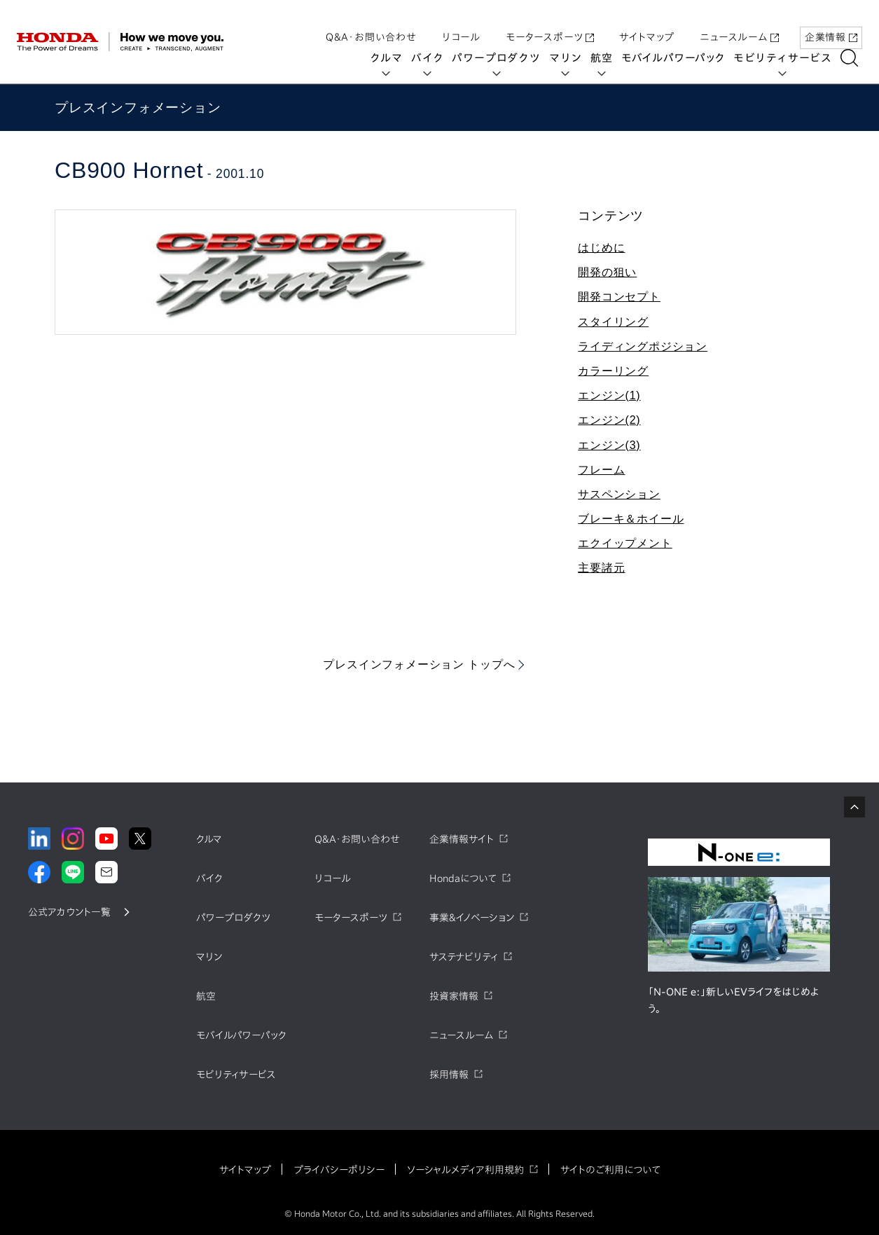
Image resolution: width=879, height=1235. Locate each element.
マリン (570, 58)
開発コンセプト (619, 297)
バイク (432, 58)
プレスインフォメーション (138, 107)
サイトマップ (646, 23)
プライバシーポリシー (339, 1170)
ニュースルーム (739, 23)
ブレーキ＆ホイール (631, 519)
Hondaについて (463, 878)
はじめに (601, 248)
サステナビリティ (463, 957)
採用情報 (449, 1074)
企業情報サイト (461, 839)
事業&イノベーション (471, 918)
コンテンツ (611, 216)
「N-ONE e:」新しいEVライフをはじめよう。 (733, 1000)
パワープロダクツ (501, 58)
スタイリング (613, 322)
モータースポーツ (550, 23)
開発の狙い (607, 272)
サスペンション (619, 494)
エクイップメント (625, 543)
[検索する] (854, 58)
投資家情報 (453, 996)
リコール (461, 23)
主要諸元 (601, 568)
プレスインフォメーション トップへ (419, 664)
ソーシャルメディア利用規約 (465, 1170)
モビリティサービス (787, 58)
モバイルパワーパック (678, 58)
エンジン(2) (609, 420)
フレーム (601, 470)
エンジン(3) (609, 445)
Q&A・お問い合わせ (371, 23)
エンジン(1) (609, 395)
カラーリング (613, 371)
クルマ (391, 58)
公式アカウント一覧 (69, 912)
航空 (606, 58)
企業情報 (831, 23)
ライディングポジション (642, 346)
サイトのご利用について (610, 1170)
